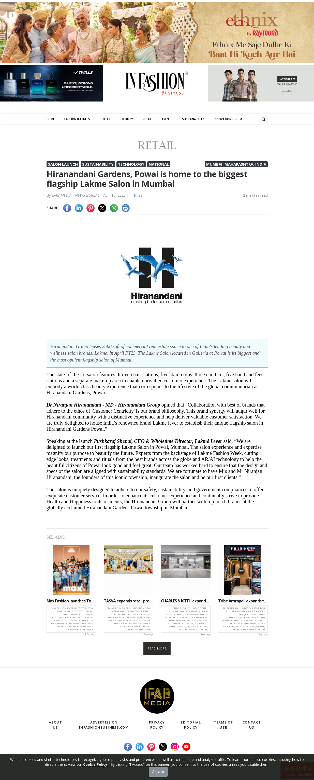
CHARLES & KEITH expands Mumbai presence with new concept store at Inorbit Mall (186, 601)
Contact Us (252, 725)
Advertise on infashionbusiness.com (104, 725)
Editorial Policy (191, 725)
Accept (158, 773)
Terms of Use (223, 725)
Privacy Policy (157, 725)
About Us (55, 725)
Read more (157, 648)
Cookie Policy (95, 765)
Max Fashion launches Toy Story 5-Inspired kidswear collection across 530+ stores (71, 601)
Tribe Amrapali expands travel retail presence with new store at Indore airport (243, 601)
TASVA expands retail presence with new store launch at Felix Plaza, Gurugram (128, 601)
